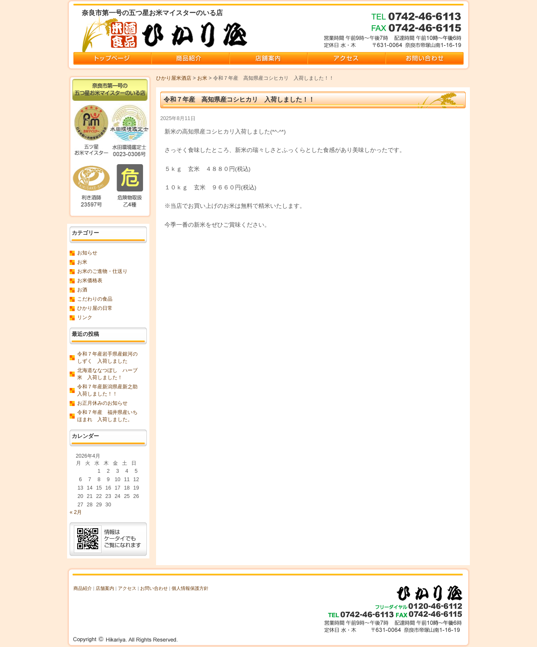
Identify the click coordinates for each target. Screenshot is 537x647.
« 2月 (76, 512)
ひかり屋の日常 (94, 308)
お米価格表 (89, 280)
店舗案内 (105, 588)
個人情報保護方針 (190, 588)
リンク (84, 317)
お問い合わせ (154, 588)
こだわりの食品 (94, 299)
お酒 (82, 290)
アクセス (127, 588)
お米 (202, 78)
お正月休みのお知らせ (102, 403)
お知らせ (87, 253)
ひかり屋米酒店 (173, 78)
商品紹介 (82, 588)
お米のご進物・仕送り (102, 271)
